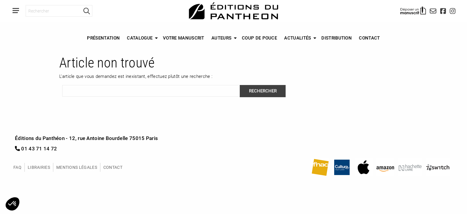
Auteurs (221, 38)
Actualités (297, 38)
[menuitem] (103, 38)
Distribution (336, 38)
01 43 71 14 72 (36, 148)
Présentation (103, 38)
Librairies (39, 167)
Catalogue (139, 38)
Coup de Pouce (259, 38)
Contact (369, 38)
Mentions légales (76, 167)
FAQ (17, 167)
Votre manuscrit (183, 38)
